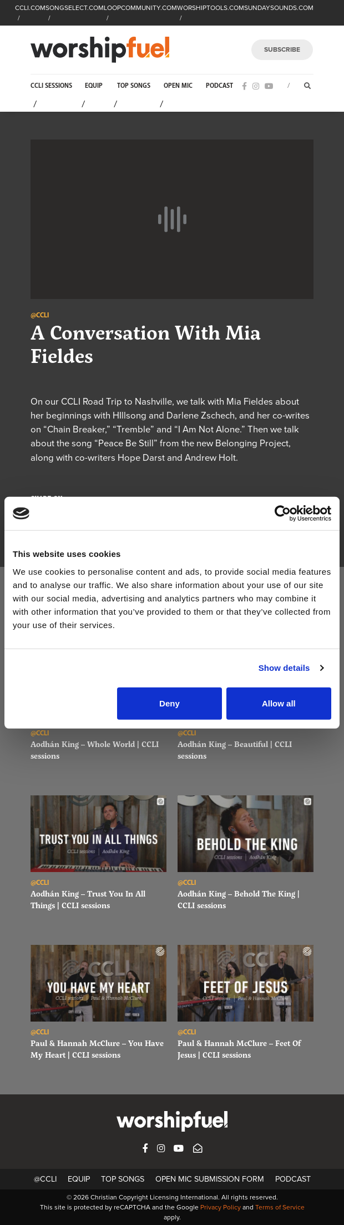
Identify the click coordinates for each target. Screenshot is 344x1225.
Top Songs (133, 86)
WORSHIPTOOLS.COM (210, 8)
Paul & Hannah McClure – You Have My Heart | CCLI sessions (97, 1048)
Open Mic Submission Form (209, 1179)
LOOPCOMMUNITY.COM (140, 8)
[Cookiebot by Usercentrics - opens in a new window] (282, 513)
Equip (94, 86)
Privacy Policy (220, 1207)
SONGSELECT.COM (74, 8)
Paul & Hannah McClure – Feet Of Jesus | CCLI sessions (239, 1048)
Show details (284, 668)
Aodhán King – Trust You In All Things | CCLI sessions (88, 899)
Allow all (279, 703)
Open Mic (178, 86)
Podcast (219, 86)
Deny (169, 703)
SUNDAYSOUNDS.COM (278, 8)
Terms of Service (280, 1207)
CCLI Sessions (51, 86)
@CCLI (45, 1179)
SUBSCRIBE (282, 49)
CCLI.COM (30, 8)
